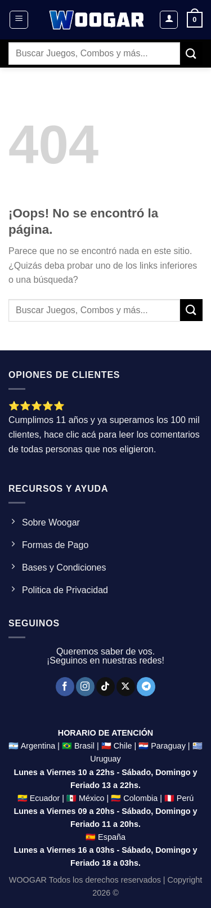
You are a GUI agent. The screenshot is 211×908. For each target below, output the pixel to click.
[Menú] (19, 20)
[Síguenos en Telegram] (146, 686)
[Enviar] (191, 53)
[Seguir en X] (125, 686)
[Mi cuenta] (169, 20)
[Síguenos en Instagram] (85, 686)
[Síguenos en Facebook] (65, 686)
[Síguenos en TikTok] (105, 686)
